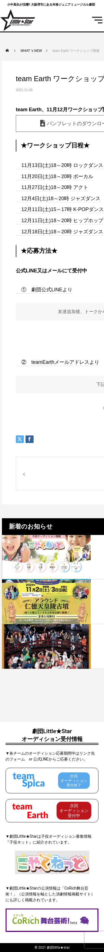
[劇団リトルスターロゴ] (18, 20)
